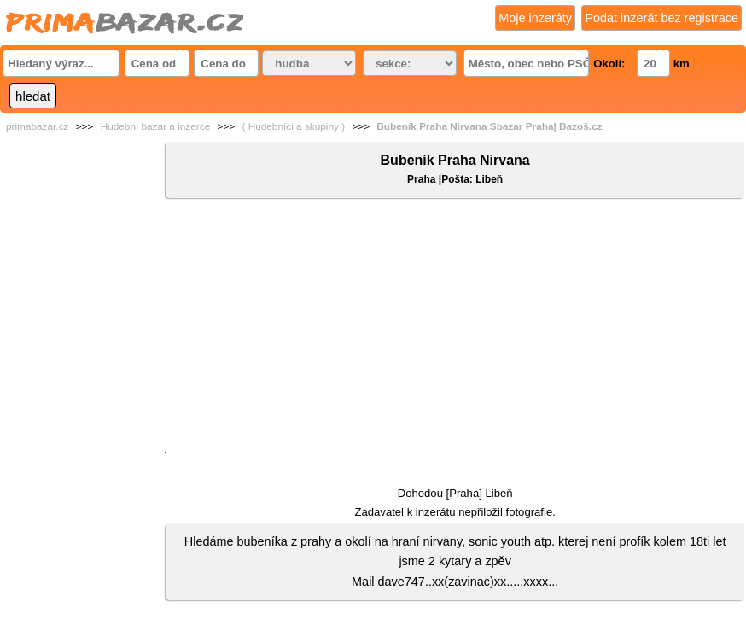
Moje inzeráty (535, 18)
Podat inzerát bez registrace (661, 18)
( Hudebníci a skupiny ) (293, 126)
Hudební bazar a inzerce (156, 126)
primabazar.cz (37, 126)
